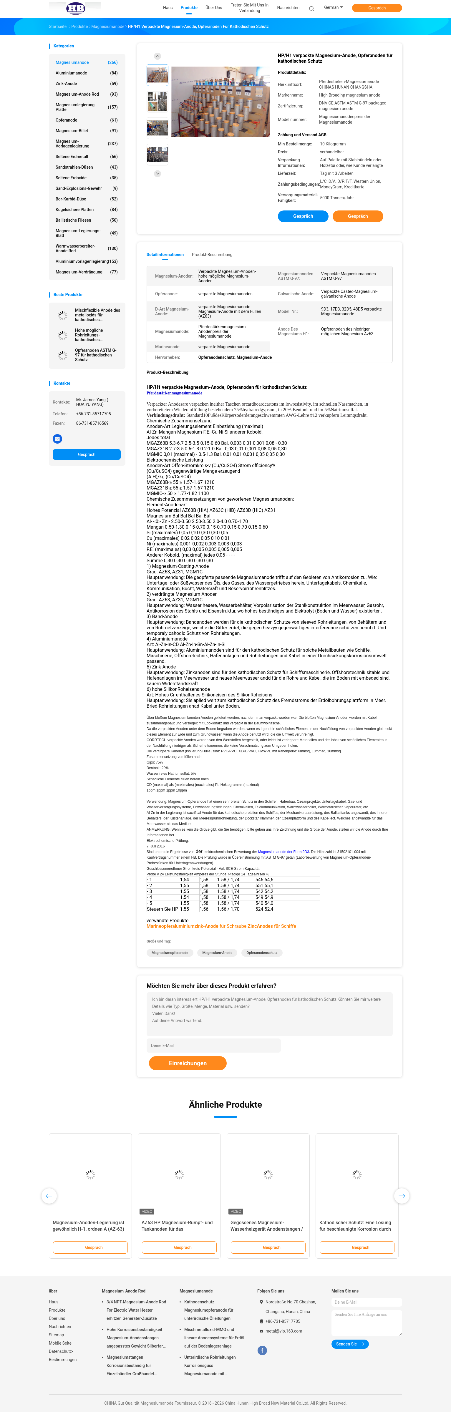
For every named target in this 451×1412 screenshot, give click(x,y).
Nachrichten (60, 1326)
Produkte (57, 1310)
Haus (54, 1302)
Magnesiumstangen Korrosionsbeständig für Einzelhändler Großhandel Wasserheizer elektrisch (130, 1366)
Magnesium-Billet (87, 131)
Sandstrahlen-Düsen (87, 167)
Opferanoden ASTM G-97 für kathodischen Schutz (96, 355)
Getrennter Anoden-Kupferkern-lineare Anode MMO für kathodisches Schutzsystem (352, 1229)
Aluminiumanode (87, 73)
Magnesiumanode (87, 62)
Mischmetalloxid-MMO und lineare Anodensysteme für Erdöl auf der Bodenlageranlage (214, 1337)
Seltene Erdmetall (87, 157)
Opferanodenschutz (261, 953)
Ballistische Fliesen (87, 220)
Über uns (57, 1318)
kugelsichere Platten (87, 210)
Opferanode (87, 120)
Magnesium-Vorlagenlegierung (87, 143)
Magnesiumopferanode (170, 953)
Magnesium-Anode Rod (87, 94)
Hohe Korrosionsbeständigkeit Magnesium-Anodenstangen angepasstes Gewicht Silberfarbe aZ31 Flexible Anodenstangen (137, 1338)
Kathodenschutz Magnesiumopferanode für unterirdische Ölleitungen (208, 1310)
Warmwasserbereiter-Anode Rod (87, 248)
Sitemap (56, 1335)
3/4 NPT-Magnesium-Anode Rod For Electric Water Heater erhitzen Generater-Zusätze (136, 1310)
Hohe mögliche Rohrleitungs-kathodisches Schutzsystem (89, 335)
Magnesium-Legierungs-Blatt (87, 233)
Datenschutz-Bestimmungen (63, 1355)
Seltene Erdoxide (87, 178)
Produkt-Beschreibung (212, 254)
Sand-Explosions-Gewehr (87, 188)
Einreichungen (188, 1063)
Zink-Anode (87, 84)
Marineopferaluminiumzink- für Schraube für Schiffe (221, 926)
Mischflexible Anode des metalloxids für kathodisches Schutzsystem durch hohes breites (97, 315)
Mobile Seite (60, 1343)
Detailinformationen (165, 254)
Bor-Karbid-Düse (87, 199)
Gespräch (377, 8)
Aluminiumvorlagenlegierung (87, 261)
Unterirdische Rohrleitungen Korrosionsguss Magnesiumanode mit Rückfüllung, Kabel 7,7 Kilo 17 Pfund (211, 1366)
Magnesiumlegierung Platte (87, 107)
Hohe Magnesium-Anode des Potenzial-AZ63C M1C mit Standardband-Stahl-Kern (172, 1229)
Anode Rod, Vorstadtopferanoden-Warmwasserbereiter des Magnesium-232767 (88, 1229)
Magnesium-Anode (217, 953)
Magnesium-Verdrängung (87, 272)
